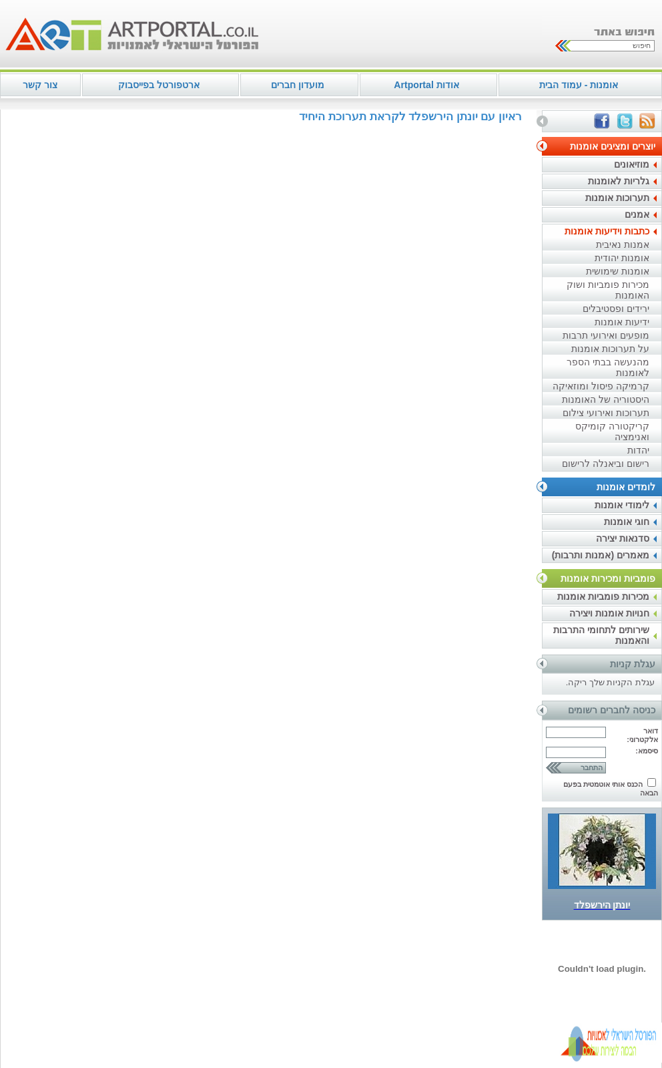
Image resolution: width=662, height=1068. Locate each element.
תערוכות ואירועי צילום (606, 412)
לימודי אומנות (622, 505)
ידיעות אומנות (622, 322)
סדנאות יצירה (622, 538)
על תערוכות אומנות (610, 348)
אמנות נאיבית (622, 244)
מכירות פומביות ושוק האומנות (608, 290)
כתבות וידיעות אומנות (607, 231)
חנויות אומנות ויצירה (609, 613)
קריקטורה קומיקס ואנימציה (612, 431)
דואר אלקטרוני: (642, 735)
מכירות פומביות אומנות (603, 596)
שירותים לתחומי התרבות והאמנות (601, 635)
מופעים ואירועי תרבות (606, 335)
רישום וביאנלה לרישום (605, 463)
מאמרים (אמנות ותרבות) (600, 555)
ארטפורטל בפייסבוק (159, 84)
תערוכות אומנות (617, 197)
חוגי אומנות (626, 521)
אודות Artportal (426, 84)
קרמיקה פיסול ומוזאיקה (601, 386)
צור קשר (40, 84)
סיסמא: (646, 751)
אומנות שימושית (617, 271)
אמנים (637, 214)
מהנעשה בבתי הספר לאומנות (608, 367)
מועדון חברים (297, 84)
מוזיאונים (631, 164)
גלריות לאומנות (618, 181)
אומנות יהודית (622, 257)
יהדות (638, 450)
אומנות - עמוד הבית (578, 84)
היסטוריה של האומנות (605, 399)
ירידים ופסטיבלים (616, 308)
